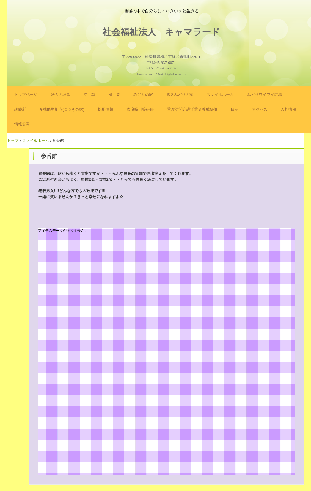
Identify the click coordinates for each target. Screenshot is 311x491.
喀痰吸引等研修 (140, 109)
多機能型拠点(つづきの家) (61, 109)
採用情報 (105, 109)
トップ (12, 140)
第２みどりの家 (179, 94)
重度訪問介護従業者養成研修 (192, 109)
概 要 (114, 94)
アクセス (259, 109)
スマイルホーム (220, 94)
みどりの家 (143, 94)
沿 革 (89, 94)
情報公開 (22, 124)
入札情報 (288, 109)
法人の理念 (60, 94)
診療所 (20, 109)
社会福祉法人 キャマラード (161, 32)
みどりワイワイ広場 (264, 94)
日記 (234, 109)
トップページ (25, 94)
